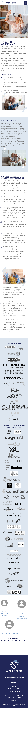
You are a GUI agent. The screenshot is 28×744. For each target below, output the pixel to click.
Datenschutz (22, 704)
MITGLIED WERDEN (14, 699)
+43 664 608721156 (22, 618)
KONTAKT (14, 700)
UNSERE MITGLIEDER (14, 697)
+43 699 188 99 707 (9, 636)
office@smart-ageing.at (14, 679)
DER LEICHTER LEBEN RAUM (14, 695)
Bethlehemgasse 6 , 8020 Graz (15, 677)
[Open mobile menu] (25, 3)
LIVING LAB (14, 694)
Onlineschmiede (16, 705)
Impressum (17, 704)
